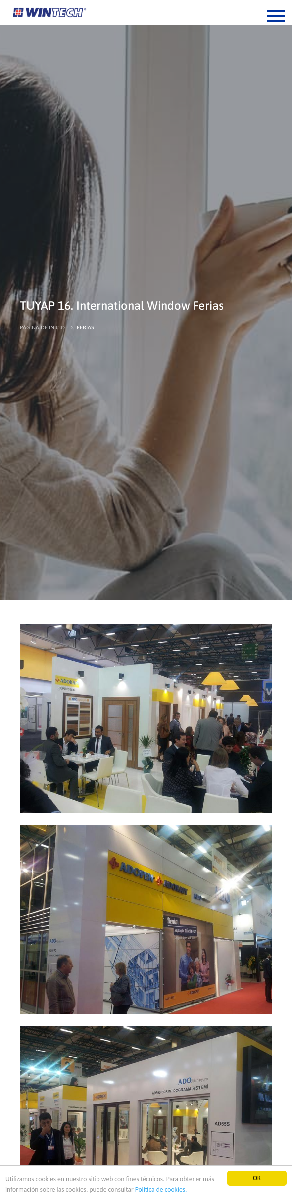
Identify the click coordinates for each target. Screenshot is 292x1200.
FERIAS (85, 327)
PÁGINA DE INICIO (42, 327)
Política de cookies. (161, 1189)
